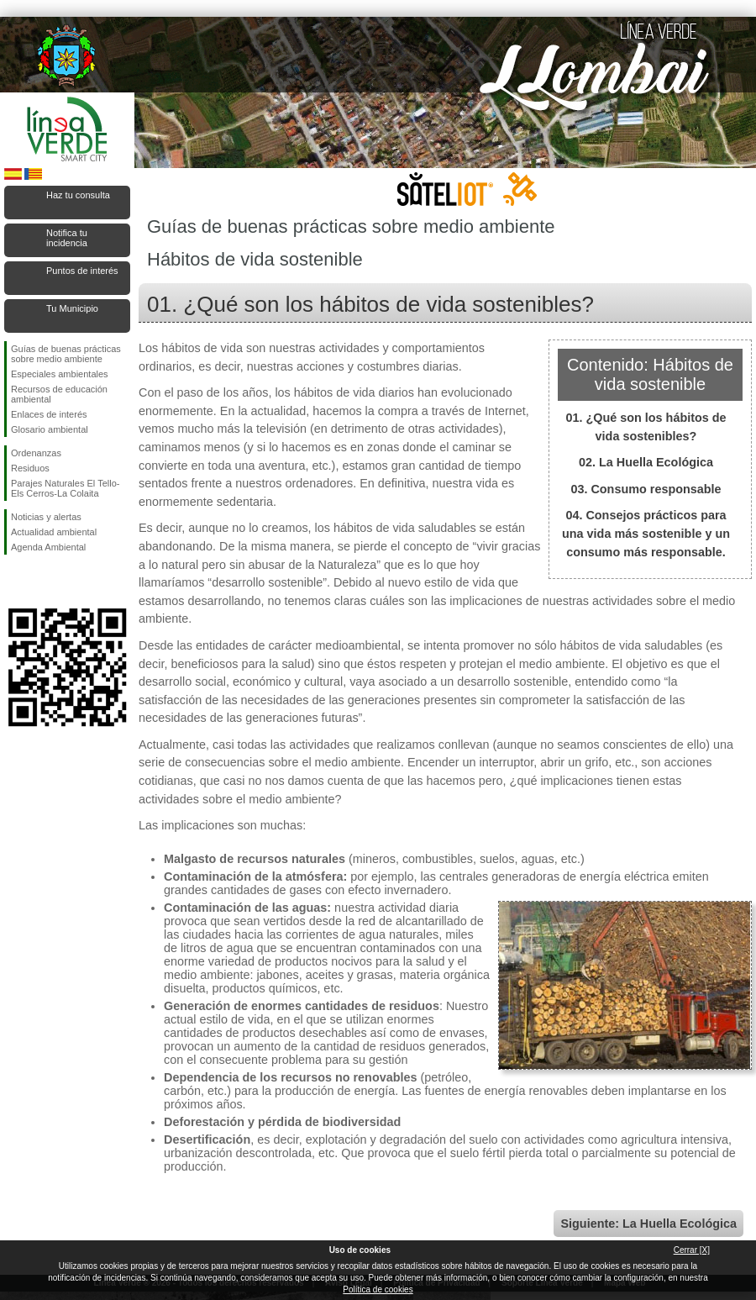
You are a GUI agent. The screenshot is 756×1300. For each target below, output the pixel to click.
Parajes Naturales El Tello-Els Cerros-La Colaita (65, 488)
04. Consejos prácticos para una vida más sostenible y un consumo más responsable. (646, 533)
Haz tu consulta (78, 195)
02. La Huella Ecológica (646, 462)
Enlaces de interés (49, 414)
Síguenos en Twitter (42, 581)
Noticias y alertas (46, 517)
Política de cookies (377, 1289)
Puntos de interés (82, 271)
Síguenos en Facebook (14, 581)
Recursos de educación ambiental (59, 394)
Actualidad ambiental (54, 532)
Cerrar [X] (692, 1250)
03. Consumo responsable (645, 489)
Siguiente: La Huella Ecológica (648, 1223)
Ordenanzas (36, 453)
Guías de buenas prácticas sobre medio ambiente (66, 354)
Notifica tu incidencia (66, 238)
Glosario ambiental (49, 429)
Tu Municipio (72, 308)
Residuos (30, 468)
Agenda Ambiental (48, 547)
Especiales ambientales (59, 374)
